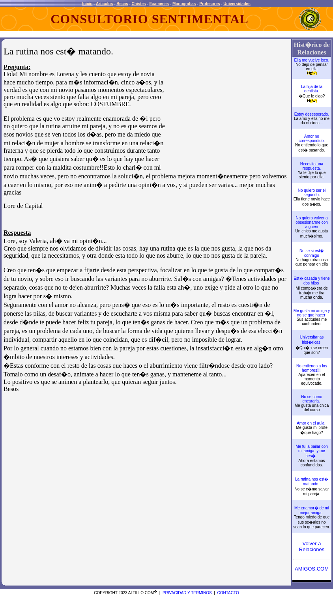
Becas (122, 4)
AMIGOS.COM (312, 569)
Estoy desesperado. (311, 114)
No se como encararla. (311, 399)
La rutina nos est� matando (311, 481)
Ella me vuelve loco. (311, 60)
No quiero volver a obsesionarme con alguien (312, 222)
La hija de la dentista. (311, 88)
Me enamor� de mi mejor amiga (311, 510)
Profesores (209, 4)
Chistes (138, 4)
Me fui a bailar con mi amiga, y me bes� (312, 451)
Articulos (104, 4)
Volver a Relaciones (311, 546)
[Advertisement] (227, 115)
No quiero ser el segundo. (312, 192)
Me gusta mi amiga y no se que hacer (312, 313)
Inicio (87, 4)
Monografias (184, 4)
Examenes (159, 4)
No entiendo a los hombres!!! (311, 368)
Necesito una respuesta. (311, 166)
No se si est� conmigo (311, 253)
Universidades (236, 4)
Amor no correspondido (311, 138)
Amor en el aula (310, 423)
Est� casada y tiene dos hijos (312, 280)
